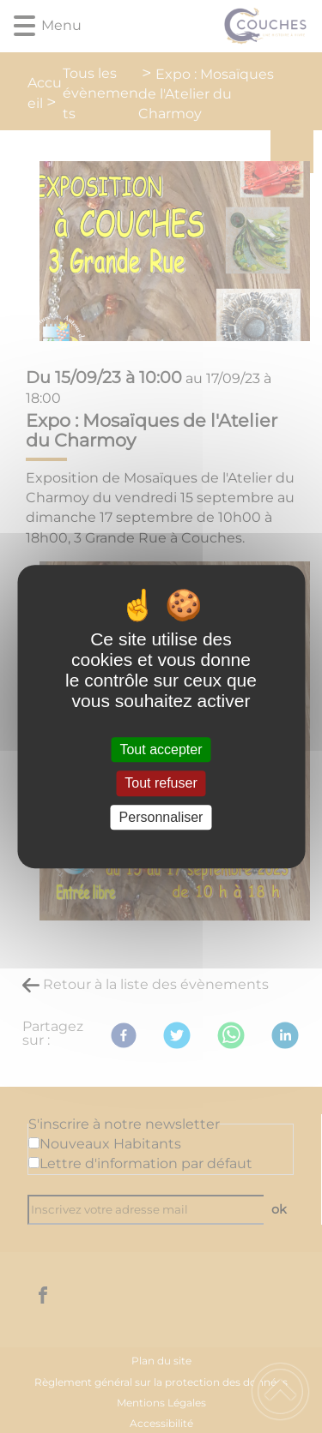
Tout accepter (160, 749)
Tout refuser (161, 783)
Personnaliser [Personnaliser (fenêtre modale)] (161, 817)
